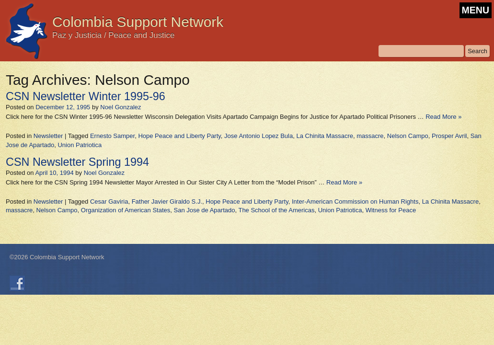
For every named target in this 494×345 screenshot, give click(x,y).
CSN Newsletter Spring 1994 (77, 162)
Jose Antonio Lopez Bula (258, 135)
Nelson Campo (407, 135)
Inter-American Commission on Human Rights (355, 201)
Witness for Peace (391, 210)
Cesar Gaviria (109, 201)
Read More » (443, 116)
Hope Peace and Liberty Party (179, 135)
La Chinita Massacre (324, 135)
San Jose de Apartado (204, 210)
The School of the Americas (276, 210)
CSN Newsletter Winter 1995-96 (85, 96)
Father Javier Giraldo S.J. (167, 201)
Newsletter (48, 135)
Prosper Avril (449, 135)
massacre (369, 135)
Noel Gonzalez (120, 107)
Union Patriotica (79, 145)
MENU (475, 10)
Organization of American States (125, 210)
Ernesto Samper (112, 135)
